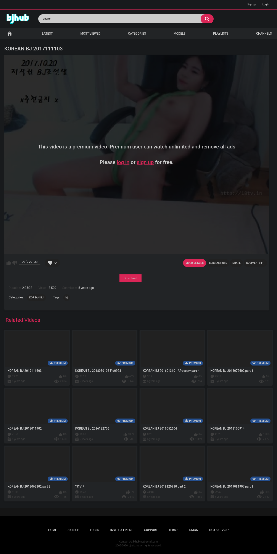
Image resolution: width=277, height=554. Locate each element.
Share (236, 262)
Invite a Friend (122, 530)
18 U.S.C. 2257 (219, 530)
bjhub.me (134, 545)
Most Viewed (90, 33)
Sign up (251, 4)
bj (67, 297)
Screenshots (218, 262)
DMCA (193, 530)
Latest (47, 33)
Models (179, 33)
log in (123, 162)
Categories (137, 33)
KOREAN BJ (36, 297)
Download (130, 278)
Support (151, 530)
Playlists (221, 33)
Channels (264, 33)
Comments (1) (255, 262)
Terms (173, 530)
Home (9, 33)
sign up (145, 162)
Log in (265, 4)
